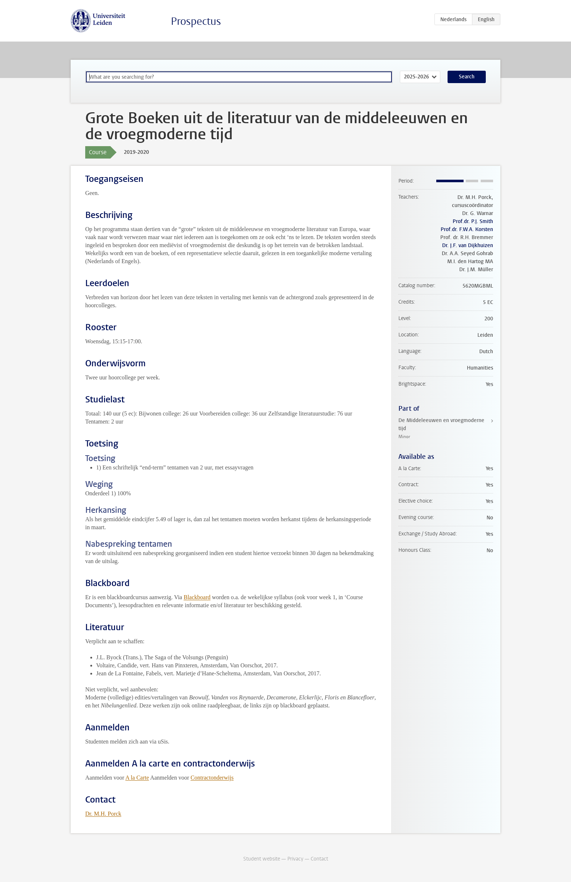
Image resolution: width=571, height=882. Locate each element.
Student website (261, 858)
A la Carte (137, 777)
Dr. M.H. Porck (103, 814)
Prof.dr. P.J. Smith (473, 221)
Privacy (295, 858)
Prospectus (196, 21)
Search (466, 76)
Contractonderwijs (211, 777)
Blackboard (197, 597)
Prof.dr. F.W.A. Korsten (467, 229)
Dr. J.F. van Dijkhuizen (467, 245)
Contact (319, 858)
